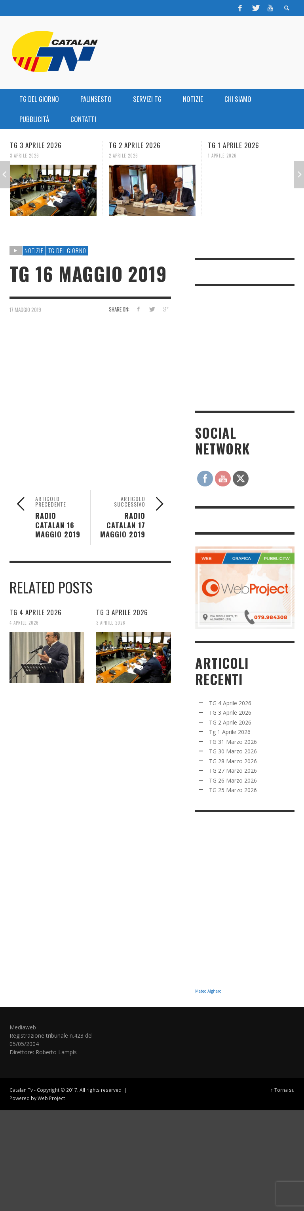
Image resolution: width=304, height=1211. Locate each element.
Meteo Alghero (208, 991)
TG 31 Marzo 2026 (233, 741)
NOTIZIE (34, 250)
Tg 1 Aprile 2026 (233, 145)
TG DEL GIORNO (67, 250)
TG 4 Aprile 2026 (36, 612)
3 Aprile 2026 (24, 155)
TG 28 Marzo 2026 (233, 761)
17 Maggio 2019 (25, 309)
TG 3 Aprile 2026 (36, 145)
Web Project (51, 1098)
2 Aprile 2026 (123, 155)
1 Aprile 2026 (222, 155)
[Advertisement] (249, 347)
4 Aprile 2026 (24, 623)
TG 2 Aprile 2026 (135, 145)
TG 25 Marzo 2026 (233, 790)
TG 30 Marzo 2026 (233, 751)
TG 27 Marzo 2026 (233, 770)
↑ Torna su (282, 1090)
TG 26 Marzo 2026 (233, 780)
